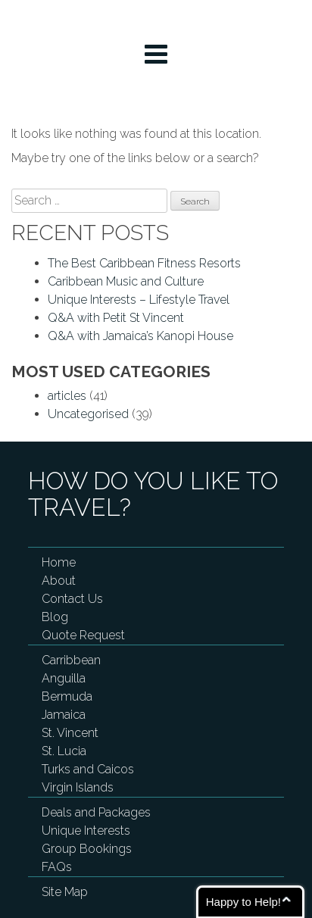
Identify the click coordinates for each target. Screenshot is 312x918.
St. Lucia (64, 751)
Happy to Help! (243, 901)
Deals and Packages (96, 812)
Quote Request (83, 635)
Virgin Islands (78, 787)
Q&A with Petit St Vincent (116, 318)
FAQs (57, 867)
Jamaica (64, 714)
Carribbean (71, 660)
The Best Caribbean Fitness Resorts (144, 263)
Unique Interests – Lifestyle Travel (138, 299)
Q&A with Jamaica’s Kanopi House (140, 336)
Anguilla (64, 678)
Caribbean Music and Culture (126, 281)
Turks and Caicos (88, 769)
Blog (55, 617)
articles (67, 396)
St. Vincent (70, 733)
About (59, 580)
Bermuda (67, 696)
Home (59, 562)
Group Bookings (87, 849)
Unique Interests (86, 830)
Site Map (65, 892)
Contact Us (72, 599)
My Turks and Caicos (156, 20)
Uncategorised (88, 414)
